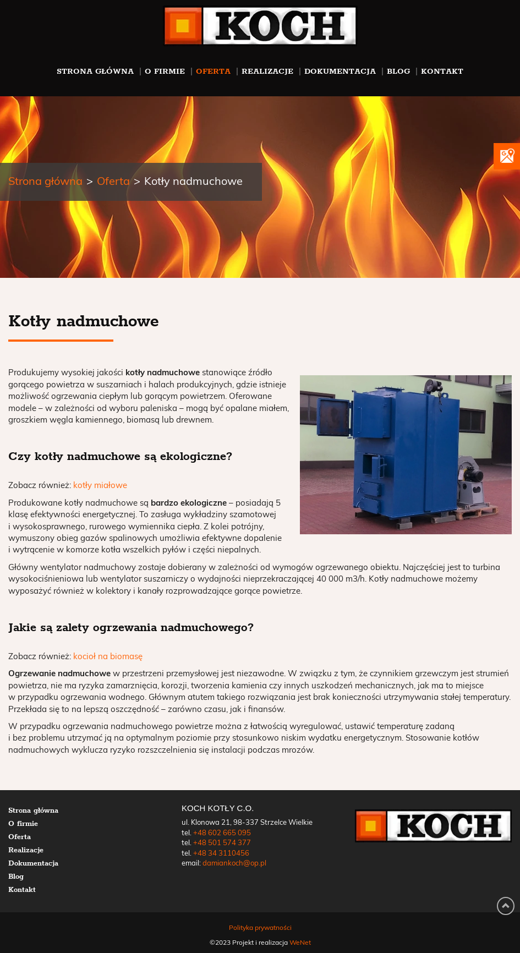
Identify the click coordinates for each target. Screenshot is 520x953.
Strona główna (95, 71)
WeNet (300, 942)
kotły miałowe (100, 485)
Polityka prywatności (260, 927)
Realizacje (267, 71)
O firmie (165, 71)
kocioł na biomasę (108, 657)
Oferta (213, 71)
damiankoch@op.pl (234, 863)
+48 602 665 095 (222, 833)
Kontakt (442, 71)
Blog (398, 71)
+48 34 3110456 (221, 853)
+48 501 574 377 (222, 843)
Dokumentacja (340, 71)
